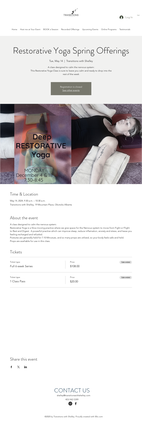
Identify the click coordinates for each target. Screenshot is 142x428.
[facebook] (76, 403)
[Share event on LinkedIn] (25, 367)
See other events (71, 90)
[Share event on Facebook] (11, 367)
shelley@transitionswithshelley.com (73, 395)
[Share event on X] (18, 367)
